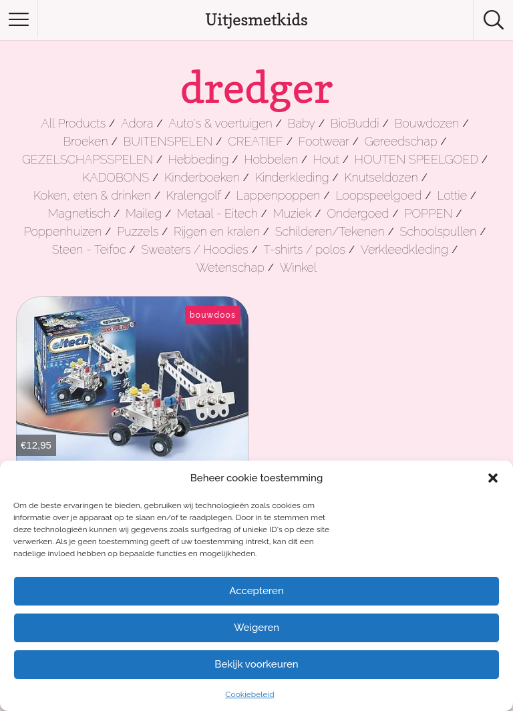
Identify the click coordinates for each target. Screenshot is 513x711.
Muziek (292, 213)
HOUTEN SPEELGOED (416, 159)
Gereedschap (401, 141)
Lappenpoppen (278, 195)
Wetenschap (230, 267)
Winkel (298, 267)
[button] (493, 478)
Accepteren (256, 591)
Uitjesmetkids (256, 19)
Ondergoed (358, 213)
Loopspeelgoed (378, 195)
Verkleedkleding (404, 249)
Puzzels (137, 231)
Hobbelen (270, 159)
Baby (301, 123)
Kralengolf (193, 195)
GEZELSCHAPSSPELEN (87, 159)
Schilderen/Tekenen (330, 231)
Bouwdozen (427, 123)
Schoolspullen (437, 231)
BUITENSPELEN (168, 141)
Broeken (85, 141)
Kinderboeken (202, 177)
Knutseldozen (380, 177)
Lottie (452, 195)
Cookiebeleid (249, 694)
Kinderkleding (292, 177)
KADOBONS (115, 177)
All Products (73, 123)
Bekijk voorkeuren (256, 664)
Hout (326, 159)
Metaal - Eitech (217, 213)
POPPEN (428, 213)
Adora (137, 123)
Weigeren (256, 628)
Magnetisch (79, 213)
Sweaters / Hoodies (194, 249)
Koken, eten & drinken (92, 195)
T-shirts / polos (305, 249)
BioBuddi (355, 123)
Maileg (144, 213)
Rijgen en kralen (217, 231)
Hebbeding (198, 159)
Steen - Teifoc (89, 249)
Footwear (324, 141)
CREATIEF (255, 141)
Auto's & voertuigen (220, 123)
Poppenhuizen (63, 231)
